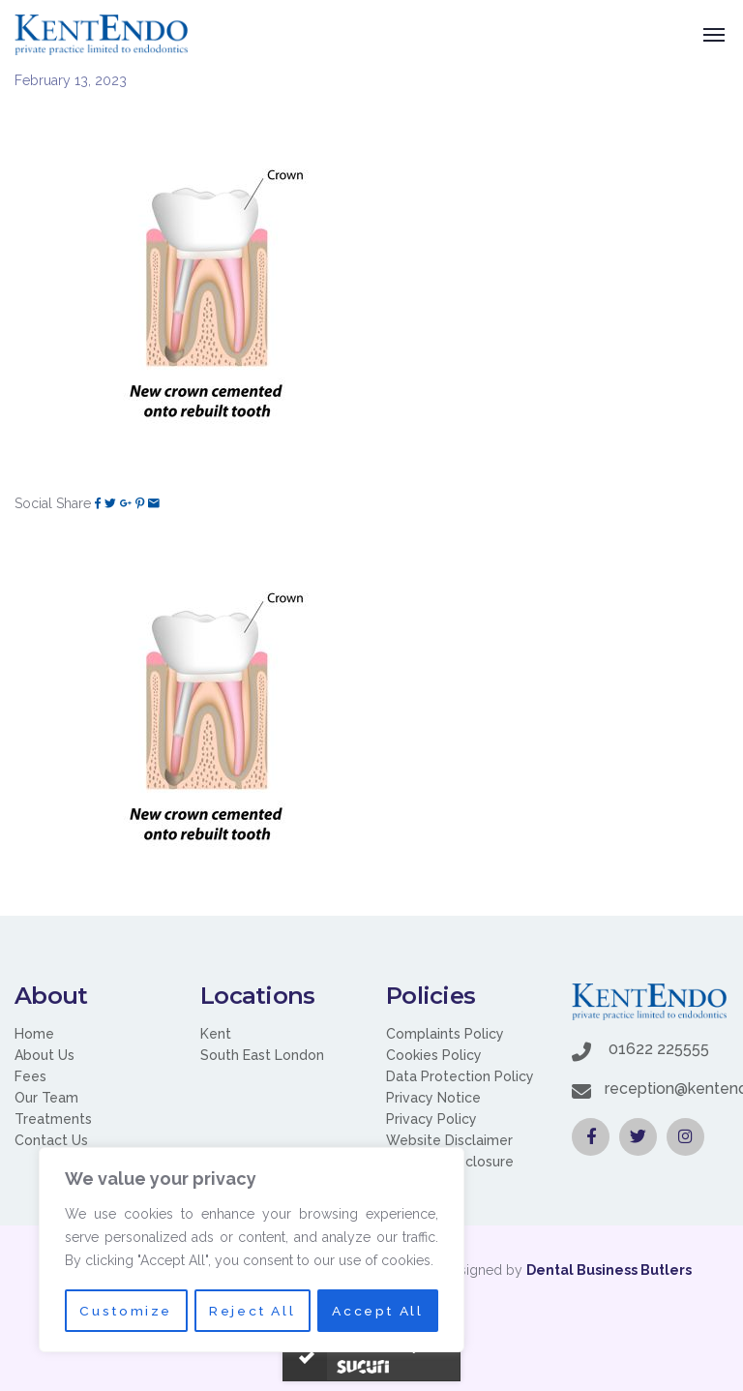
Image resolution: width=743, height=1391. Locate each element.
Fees (30, 1076)
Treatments (53, 1119)
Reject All (252, 1310)
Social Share (53, 503)
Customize (124, 1310)
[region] (251, 1250)
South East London (262, 1055)
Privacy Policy (431, 1119)
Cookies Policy (434, 1055)
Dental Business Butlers (609, 1270)
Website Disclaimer (449, 1140)
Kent (215, 1034)
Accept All (378, 1310)
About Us (44, 1055)
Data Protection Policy (460, 1076)
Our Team (46, 1097)
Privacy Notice (433, 1097)
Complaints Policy (445, 1034)
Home (34, 1034)
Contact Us (51, 1140)
